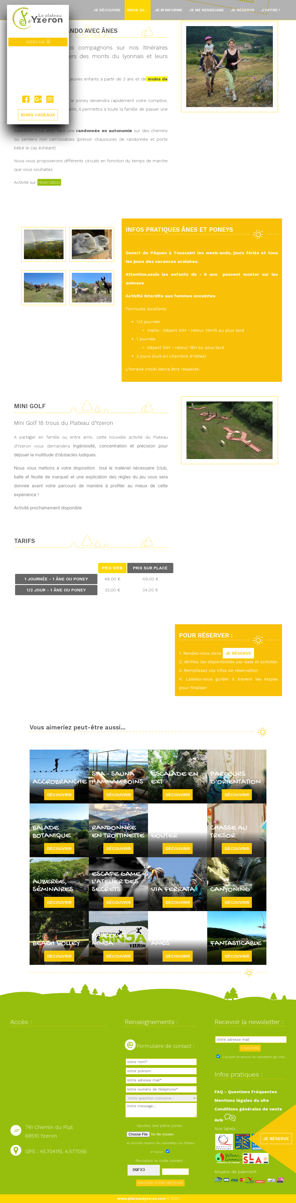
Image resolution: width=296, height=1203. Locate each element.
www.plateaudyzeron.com (141, 1199)
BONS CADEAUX (38, 114)
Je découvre (107, 10)
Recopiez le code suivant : (160, 1160)
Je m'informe (168, 10)
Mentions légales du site (241, 1100)
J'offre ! (270, 10)
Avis (225, 1120)
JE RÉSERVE (238, 653)
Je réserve (243, 10)
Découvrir (59, 794)
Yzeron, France (38, 71)
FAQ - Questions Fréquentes (245, 1091)
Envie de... (137, 10)
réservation (49, 182)
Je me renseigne (206, 10)
